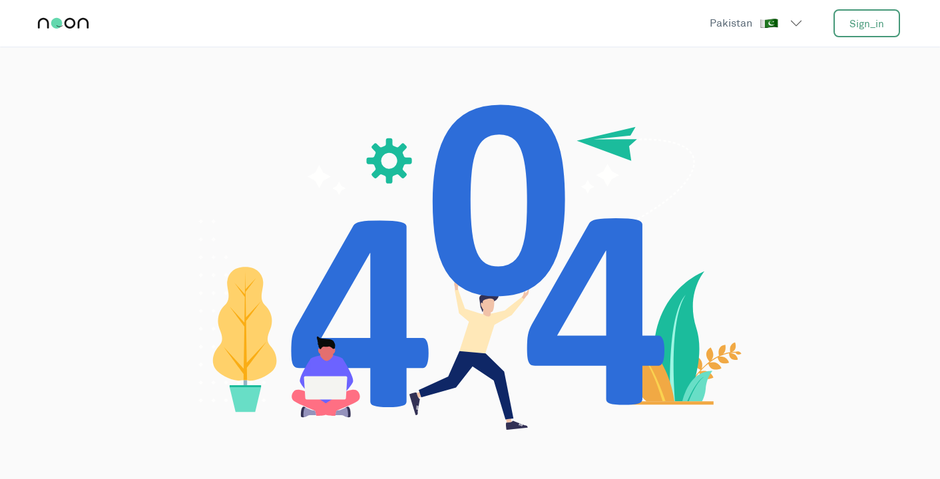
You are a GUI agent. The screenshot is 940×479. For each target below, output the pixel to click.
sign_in (866, 23)
